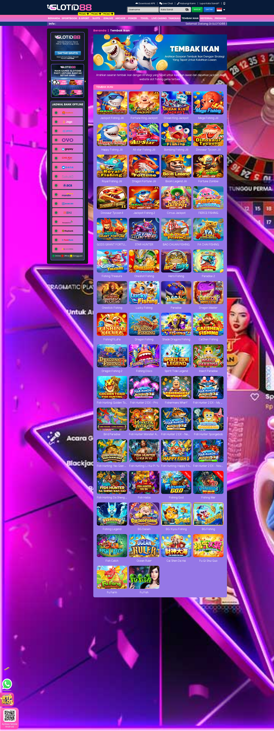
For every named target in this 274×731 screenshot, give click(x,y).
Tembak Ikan (190, 18)
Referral (206, 18)
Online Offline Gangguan (67, 256)
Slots (96, 18)
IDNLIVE (108, 18)
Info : (52, 24)
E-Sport (84, 18)
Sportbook (69, 18)
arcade (120, 18)
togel (145, 18)
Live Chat (166, 3)
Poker (132, 18)
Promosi (220, 18)
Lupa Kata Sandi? (210, 3)
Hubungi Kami (186, 3)
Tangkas (174, 18)
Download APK (145, 3)
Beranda (54, 18)
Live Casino (159, 18)
